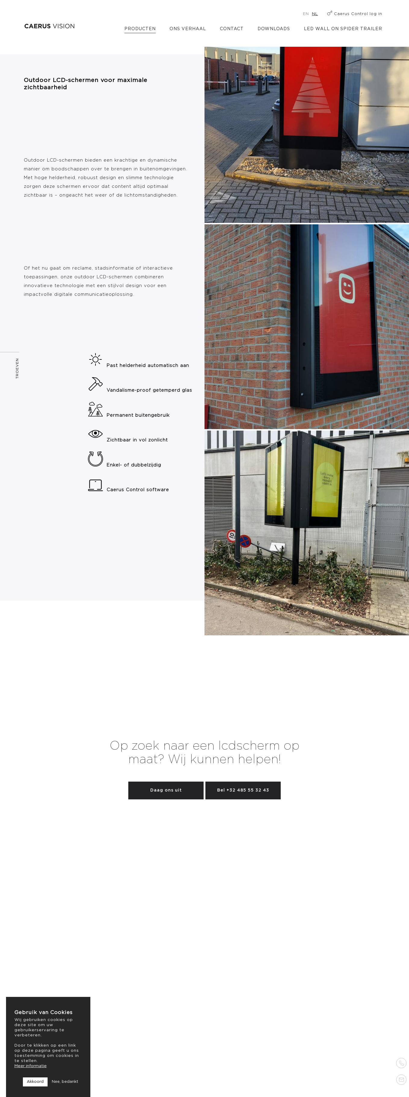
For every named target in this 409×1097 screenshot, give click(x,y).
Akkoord (35, 1082)
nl (315, 14)
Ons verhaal (188, 29)
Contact (232, 29)
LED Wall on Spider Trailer (343, 29)
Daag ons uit (166, 790)
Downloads (274, 29)
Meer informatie (30, 1066)
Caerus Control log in (358, 14)
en (306, 14)
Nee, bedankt (65, 1082)
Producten (140, 29)
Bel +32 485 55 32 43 (243, 790)
